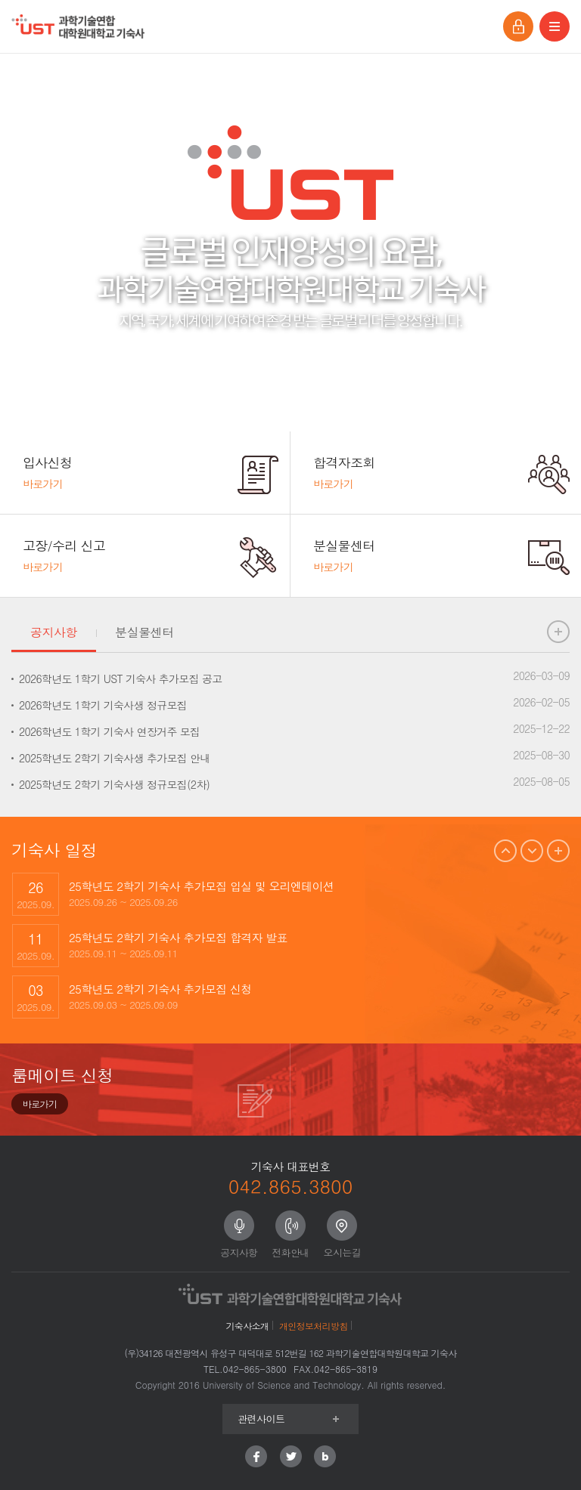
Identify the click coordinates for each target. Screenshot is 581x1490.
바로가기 (40, 1103)
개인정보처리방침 (313, 1325)
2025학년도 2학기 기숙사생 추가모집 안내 (114, 757)
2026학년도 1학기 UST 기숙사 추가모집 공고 (120, 678)
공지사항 (53, 632)
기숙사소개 (247, 1325)
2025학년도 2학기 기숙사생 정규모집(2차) (114, 784)
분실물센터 (144, 632)
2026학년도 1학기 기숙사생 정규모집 (103, 705)
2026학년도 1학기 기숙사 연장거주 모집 (109, 731)
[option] (290, 894)
